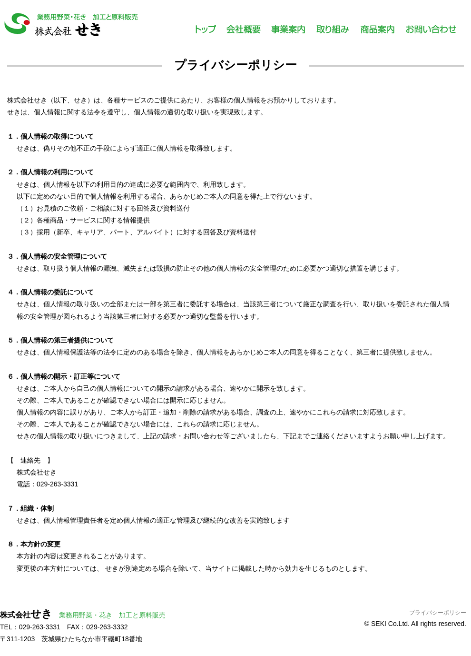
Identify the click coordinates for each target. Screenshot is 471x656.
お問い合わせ (430, 32)
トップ (205, 32)
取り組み (332, 32)
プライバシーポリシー (437, 612)
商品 (377, 32)
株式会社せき (71, 26)
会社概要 (243, 32)
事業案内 (287, 32)
